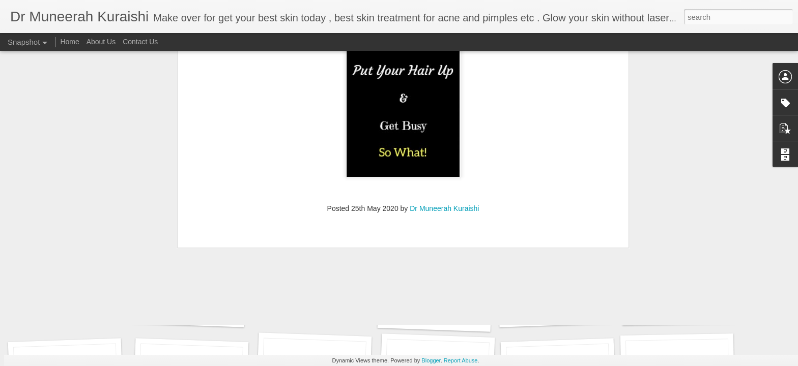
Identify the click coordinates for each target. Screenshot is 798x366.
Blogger (430, 360)
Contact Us (140, 42)
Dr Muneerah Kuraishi (444, 54)
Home (69, 42)
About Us (101, 42)
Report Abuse (461, 360)
